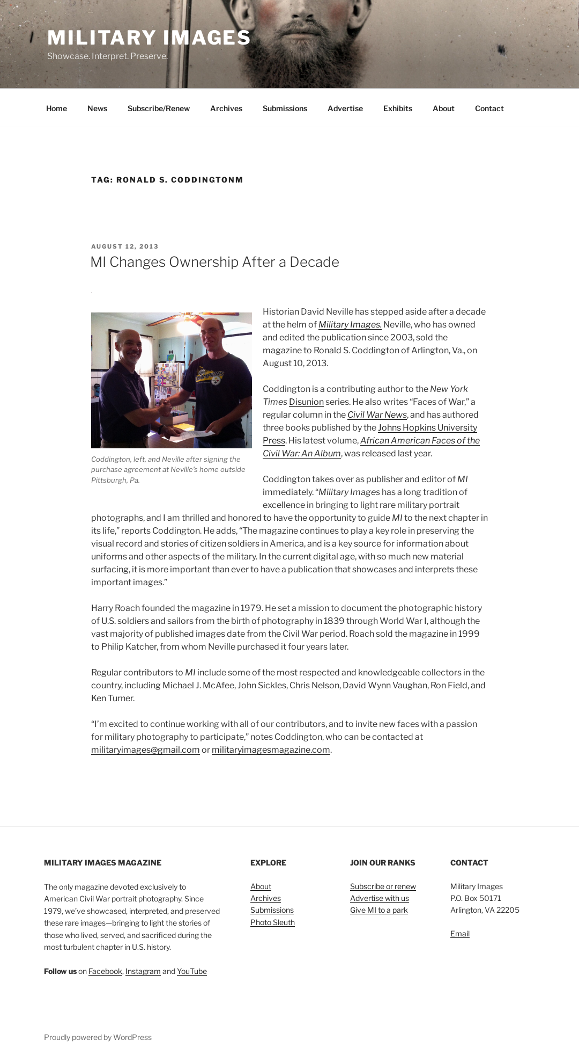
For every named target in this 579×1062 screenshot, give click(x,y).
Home (56, 108)
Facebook (105, 971)
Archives (226, 108)
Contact (489, 108)
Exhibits (397, 108)
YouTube (192, 971)
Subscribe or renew (383, 886)
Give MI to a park (379, 909)
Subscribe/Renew (159, 108)
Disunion (306, 402)
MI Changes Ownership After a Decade (214, 261)
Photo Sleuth (272, 922)
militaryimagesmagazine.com (271, 750)
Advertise (345, 108)
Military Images (149, 37)
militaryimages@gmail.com (145, 750)
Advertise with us (379, 898)
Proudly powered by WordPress (98, 1037)
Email (460, 933)
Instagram (143, 971)
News (97, 108)
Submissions (285, 108)
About (444, 108)
